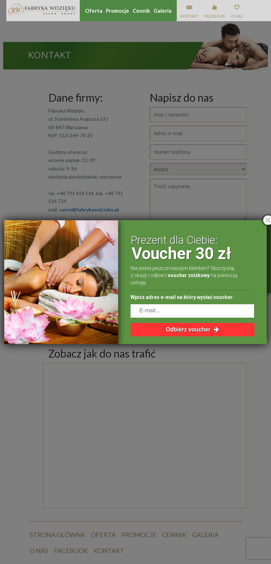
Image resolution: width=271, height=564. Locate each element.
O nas (236, 16)
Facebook (214, 16)
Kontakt (189, 16)
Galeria (162, 10)
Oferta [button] (93, 10)
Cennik (141, 10)
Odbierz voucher (192, 329)
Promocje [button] (117, 10)
